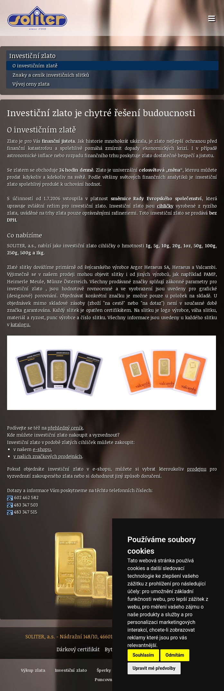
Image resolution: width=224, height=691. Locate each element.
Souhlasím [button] (143, 655)
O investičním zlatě (35, 65)
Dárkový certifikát (78, 649)
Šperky (104, 670)
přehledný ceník (65, 428)
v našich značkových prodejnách (47, 456)
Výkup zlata (33, 670)
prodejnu (196, 469)
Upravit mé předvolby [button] (154, 668)
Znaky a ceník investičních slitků (51, 75)
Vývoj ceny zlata (31, 84)
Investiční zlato (32, 55)
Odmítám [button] (175, 655)
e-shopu (42, 449)
